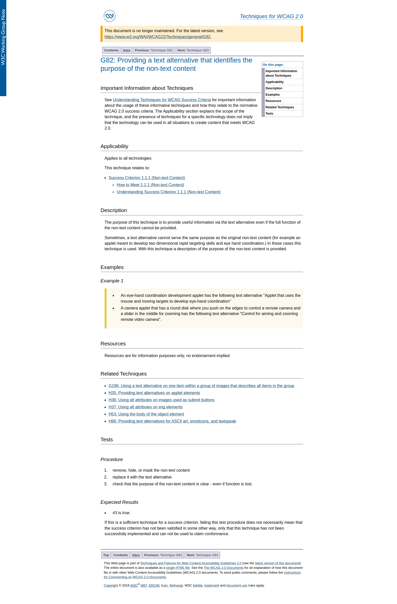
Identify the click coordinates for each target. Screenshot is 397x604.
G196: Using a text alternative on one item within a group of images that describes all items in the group (201, 386)
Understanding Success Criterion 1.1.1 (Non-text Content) (169, 192)
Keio (164, 585)
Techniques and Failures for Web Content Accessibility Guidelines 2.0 (190, 563)
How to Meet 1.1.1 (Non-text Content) (150, 185)
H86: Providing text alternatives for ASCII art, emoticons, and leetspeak (172, 421)
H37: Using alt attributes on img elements (146, 407)
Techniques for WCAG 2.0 (271, 16)
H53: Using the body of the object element (146, 414)
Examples (273, 94)
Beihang (176, 585)
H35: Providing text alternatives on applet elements (154, 393)
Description (274, 88)
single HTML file (178, 568)
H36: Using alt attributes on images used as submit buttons (161, 400)
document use (237, 585)
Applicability (275, 82)
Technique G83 (193, 50)
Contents (111, 50)
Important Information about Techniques (281, 73)
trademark (211, 585)
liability (198, 585)
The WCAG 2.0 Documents (224, 568)
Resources (273, 101)
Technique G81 (154, 50)
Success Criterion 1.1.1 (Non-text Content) (147, 178)
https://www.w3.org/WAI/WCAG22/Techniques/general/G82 (157, 37)
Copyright (111, 585)
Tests (269, 113)
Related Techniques (280, 107)
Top (106, 555)
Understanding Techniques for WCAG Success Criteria (162, 100)
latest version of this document (277, 563)
